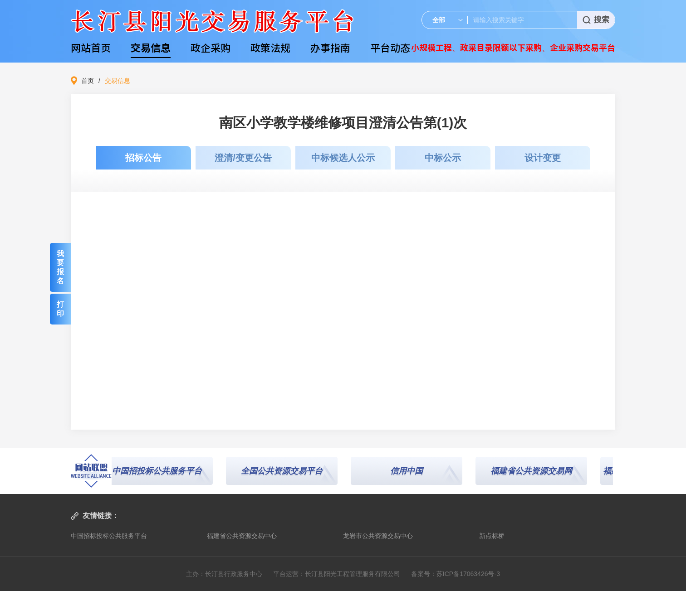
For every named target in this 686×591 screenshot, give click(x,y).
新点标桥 (492, 535)
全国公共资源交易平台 (284, 470)
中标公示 (443, 158)
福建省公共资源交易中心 (242, 535)
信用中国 (408, 470)
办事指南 (330, 47)
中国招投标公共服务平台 (159, 470)
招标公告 (143, 158)
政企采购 (210, 47)
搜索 (596, 19)
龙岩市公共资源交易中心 (378, 535)
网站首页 (91, 47)
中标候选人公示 (343, 158)
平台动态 (390, 47)
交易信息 (151, 47)
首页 (87, 80)
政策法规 (270, 47)
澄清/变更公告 (243, 158)
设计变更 (542, 158)
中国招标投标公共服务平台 (109, 535)
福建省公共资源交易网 (533, 470)
